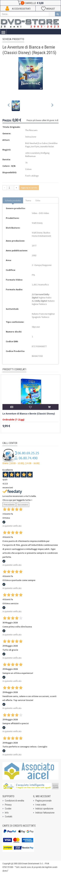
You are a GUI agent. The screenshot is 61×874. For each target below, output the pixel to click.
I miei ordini (40, 804)
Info (7, 812)
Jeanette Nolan (47, 146)
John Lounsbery (32, 152)
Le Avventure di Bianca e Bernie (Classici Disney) (28, 413)
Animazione (30, 136)
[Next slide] (52, 105)
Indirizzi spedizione (44, 808)
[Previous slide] (9, 105)
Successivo (23, 504)
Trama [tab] (28, 200)
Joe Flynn (34, 146)
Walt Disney (37, 222)
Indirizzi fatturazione (44, 812)
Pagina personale (43, 800)
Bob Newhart (31, 143)
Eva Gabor (43, 143)
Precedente (9, 504)
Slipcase (36, 326)
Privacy (8, 804)
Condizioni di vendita (14, 800)
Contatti (8, 816)
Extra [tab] (38, 200)
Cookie (8, 808)
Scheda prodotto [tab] (13, 200)
